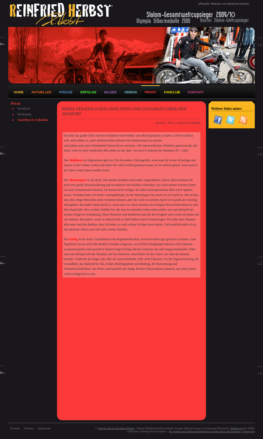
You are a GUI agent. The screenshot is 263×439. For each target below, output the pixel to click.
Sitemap (28, 428)
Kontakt (15, 428)
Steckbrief (23, 108)
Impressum (44, 428)
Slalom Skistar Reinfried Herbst (116, 428)
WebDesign (236, 428)
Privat (171, 122)
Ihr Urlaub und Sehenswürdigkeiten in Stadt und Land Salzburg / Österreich (212, 431)
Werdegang (24, 114)
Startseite (160, 122)
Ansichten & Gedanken (32, 120)
